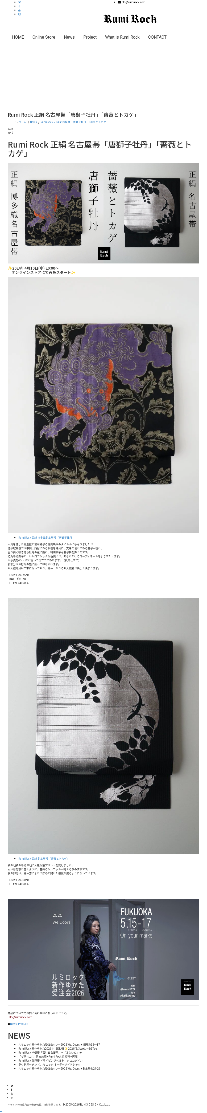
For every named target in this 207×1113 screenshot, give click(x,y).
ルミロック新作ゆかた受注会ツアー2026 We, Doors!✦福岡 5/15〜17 (59, 1044)
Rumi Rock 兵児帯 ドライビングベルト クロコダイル (50, 1060)
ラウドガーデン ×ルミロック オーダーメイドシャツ (49, 1064)
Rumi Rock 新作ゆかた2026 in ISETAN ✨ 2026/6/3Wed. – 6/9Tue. (58, 1048)
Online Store (43, 37)
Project (90, 37)
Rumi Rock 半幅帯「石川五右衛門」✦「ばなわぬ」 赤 (50, 1052)
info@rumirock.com (20, 1017)
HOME (18, 37)
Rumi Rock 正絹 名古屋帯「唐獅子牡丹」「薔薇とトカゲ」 (74, 122)
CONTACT (157, 37)
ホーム (22, 122)
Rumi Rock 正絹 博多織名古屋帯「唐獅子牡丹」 (46, 537)
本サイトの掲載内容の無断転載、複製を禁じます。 (35, 1104)
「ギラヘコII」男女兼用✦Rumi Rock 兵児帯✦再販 (47, 1056)
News (69, 37)
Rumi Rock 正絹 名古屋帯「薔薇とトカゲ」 (43, 858)
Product (23, 1024)
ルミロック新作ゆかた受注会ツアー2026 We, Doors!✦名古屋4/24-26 (59, 1068)
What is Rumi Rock (122, 37)
